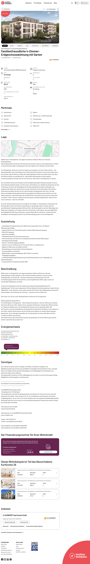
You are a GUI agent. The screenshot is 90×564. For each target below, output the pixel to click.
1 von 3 (51, 9)
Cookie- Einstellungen (20, 551)
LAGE (27, 45)
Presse (3, 546)
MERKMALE (20, 45)
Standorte (28, 3)
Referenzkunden (6, 554)
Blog (55, 3)
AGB (17, 546)
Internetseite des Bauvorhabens (34, 526)
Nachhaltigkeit (6, 552)
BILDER (4, 45)
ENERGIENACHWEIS (56, 45)
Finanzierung (48, 3)
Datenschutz (20, 548)
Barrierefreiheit (6, 550)
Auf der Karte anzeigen (30, 148)
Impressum (6, 526)
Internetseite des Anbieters (17, 526)
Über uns (4, 544)
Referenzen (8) (24, 522)
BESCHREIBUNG (45, 45)
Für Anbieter (37, 3)
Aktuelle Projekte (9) (10, 522)
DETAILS (12, 45)
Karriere (4, 548)
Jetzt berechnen (48, 452)
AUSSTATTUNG (35, 45)
